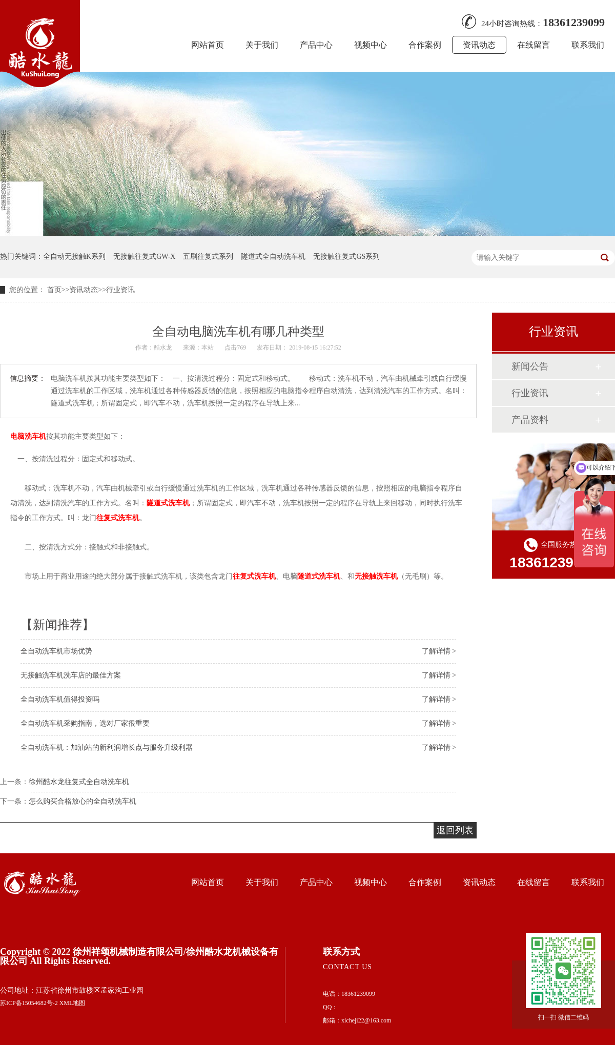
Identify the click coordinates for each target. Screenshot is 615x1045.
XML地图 (72, 1003)
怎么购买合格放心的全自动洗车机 (82, 801)
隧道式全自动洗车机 (273, 256)
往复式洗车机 (117, 518)
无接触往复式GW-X (144, 256)
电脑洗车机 (28, 436)
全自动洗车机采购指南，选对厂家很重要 (85, 723)
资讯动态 (479, 44)
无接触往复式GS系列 (346, 256)
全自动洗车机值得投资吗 (59, 699)
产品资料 (529, 420)
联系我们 (587, 44)
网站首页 (207, 44)
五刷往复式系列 (208, 256)
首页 (54, 290)
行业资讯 (120, 290)
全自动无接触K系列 (74, 256)
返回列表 (455, 830)
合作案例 (424, 44)
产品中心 (316, 44)
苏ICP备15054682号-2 (29, 1003)
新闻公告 (529, 366)
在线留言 (533, 44)
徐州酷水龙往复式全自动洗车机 (79, 782)
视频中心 (370, 44)
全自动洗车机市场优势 (56, 651)
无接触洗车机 (376, 576)
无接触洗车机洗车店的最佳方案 (70, 675)
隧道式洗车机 (168, 503)
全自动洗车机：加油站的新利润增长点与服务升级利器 (106, 747)
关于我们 (261, 44)
